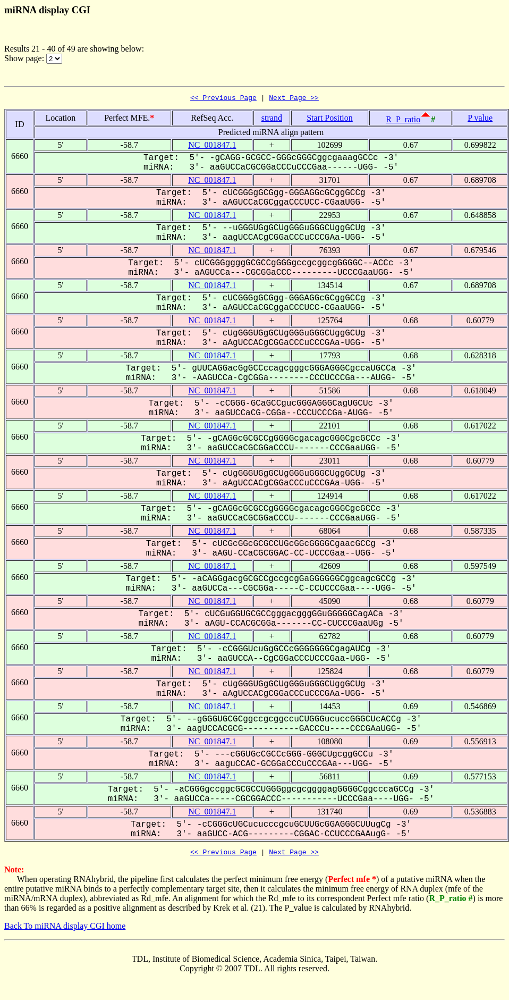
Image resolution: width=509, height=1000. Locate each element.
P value (480, 119)
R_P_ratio (403, 120)
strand (271, 119)
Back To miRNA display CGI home (64, 929)
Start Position (330, 119)
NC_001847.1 (212, 146)
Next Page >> (294, 99)
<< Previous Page (223, 99)
